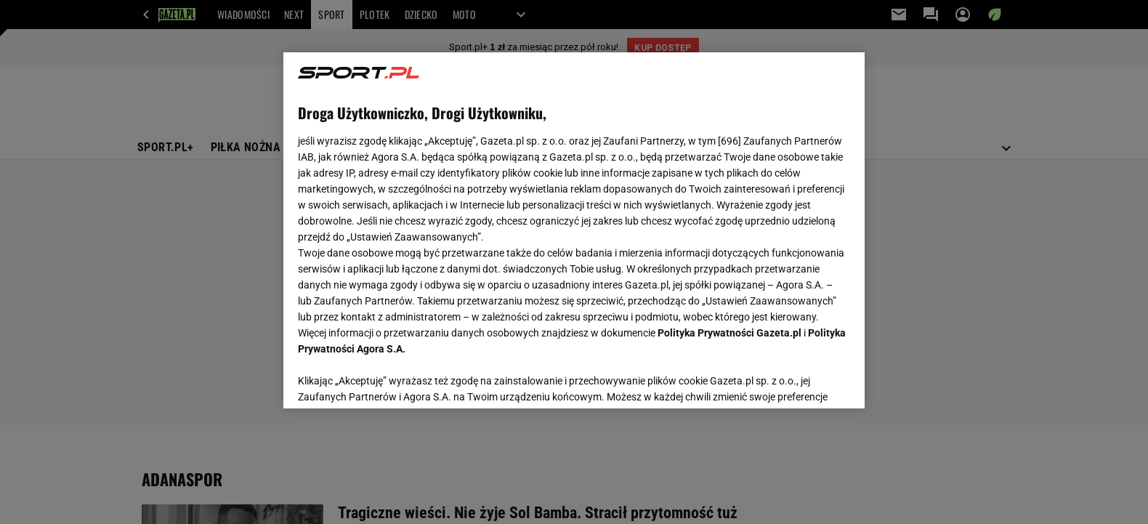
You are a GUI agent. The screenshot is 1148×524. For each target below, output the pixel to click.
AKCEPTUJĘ (801, 380)
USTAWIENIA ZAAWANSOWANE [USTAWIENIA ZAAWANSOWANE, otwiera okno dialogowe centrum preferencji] (393, 379)
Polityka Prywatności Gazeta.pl (729, 333)
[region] (574, 230)
